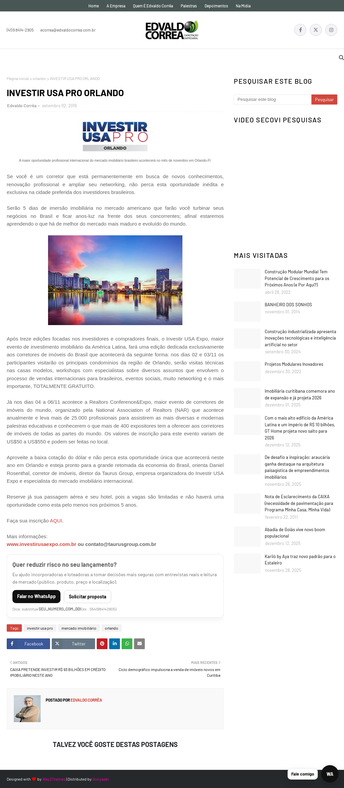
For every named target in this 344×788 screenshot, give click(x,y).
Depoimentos (216, 5)
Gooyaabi (100, 779)
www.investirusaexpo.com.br (41, 544)
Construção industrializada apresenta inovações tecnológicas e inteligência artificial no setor (300, 338)
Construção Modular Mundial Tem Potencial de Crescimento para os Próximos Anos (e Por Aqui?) (297, 278)
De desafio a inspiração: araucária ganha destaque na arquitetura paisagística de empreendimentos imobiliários (297, 467)
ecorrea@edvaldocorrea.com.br (67, 30)
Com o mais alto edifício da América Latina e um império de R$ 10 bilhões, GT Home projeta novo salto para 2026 (300, 427)
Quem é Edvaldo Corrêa (153, 5)
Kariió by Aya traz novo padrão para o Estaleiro (300, 560)
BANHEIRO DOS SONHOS (288, 304)
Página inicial (18, 78)
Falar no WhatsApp (36, 596)
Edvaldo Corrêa (22, 105)
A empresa (115, 5)
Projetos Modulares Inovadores (294, 364)
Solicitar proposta (87, 596)
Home (93, 5)
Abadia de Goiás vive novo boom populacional (295, 533)
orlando (39, 78)
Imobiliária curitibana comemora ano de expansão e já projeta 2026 (300, 394)
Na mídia (243, 5)
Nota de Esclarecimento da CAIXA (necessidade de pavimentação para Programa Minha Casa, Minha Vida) (299, 503)
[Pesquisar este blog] (272, 99)
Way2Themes (54, 779)
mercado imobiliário (78, 628)
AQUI (56, 520)
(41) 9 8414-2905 (20, 30)
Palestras (189, 5)
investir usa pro (40, 628)
